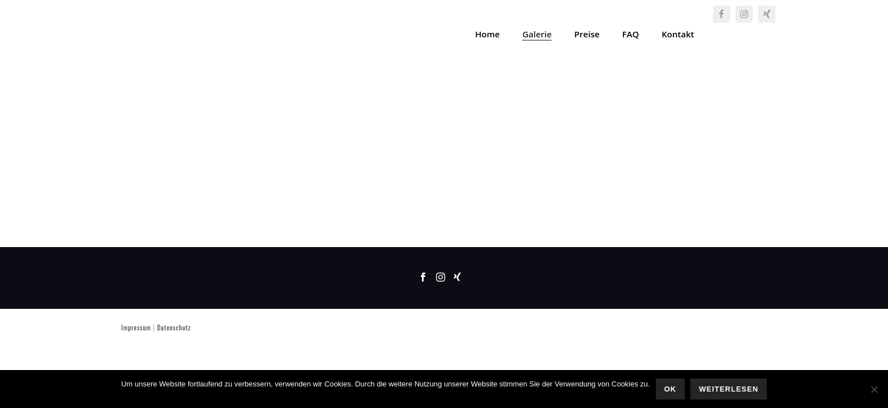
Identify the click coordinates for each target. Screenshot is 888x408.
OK (670, 389)
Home (487, 34)
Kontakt (677, 34)
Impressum (136, 327)
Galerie (537, 34)
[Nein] (874, 389)
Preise (586, 34)
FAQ (630, 34)
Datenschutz (174, 327)
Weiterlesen (728, 389)
